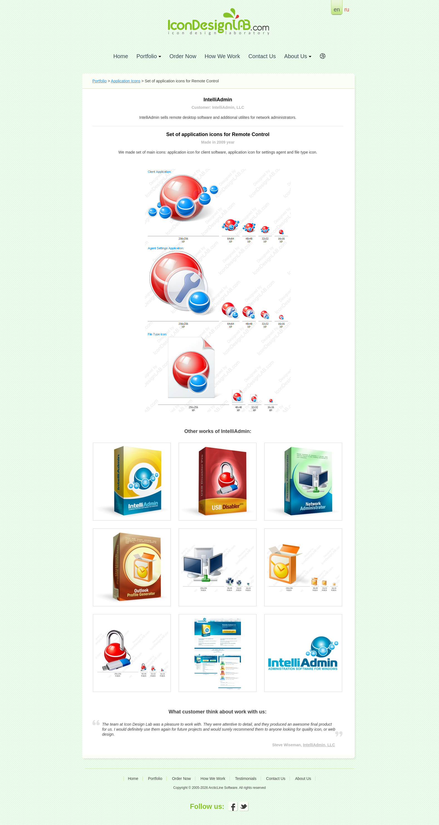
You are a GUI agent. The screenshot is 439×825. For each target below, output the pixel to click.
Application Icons (125, 81)
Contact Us (262, 56)
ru (346, 9)
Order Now (182, 56)
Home (120, 56)
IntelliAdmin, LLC (319, 745)
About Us (303, 778)
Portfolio (99, 81)
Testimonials (246, 778)
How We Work (222, 56)
